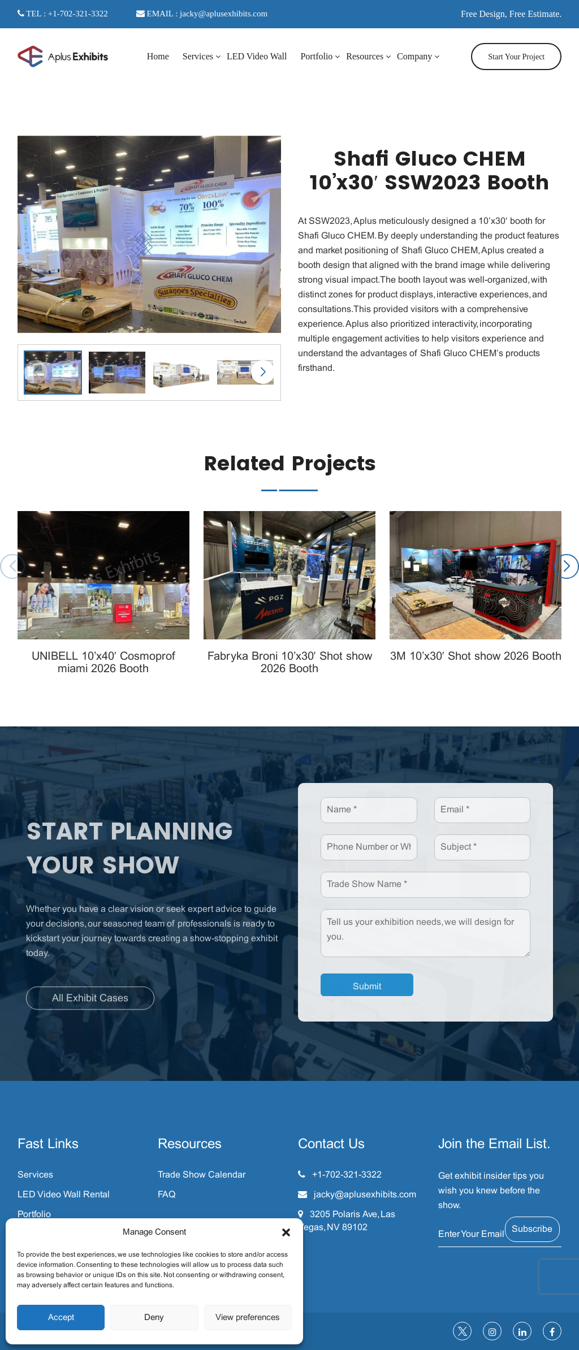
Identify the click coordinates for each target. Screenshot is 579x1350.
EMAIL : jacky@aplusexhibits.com (201, 13)
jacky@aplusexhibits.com (365, 1195)
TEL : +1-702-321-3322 (63, 13)
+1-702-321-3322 (347, 1175)
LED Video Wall (257, 56)
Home (158, 56)
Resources (364, 56)
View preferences (247, 1318)
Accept (61, 1318)
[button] (286, 1232)
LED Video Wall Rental (64, 1195)
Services (198, 56)
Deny (154, 1318)
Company (414, 56)
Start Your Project (516, 57)
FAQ (166, 1195)
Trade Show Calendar (201, 1175)
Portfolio (316, 56)
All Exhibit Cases (90, 1002)
